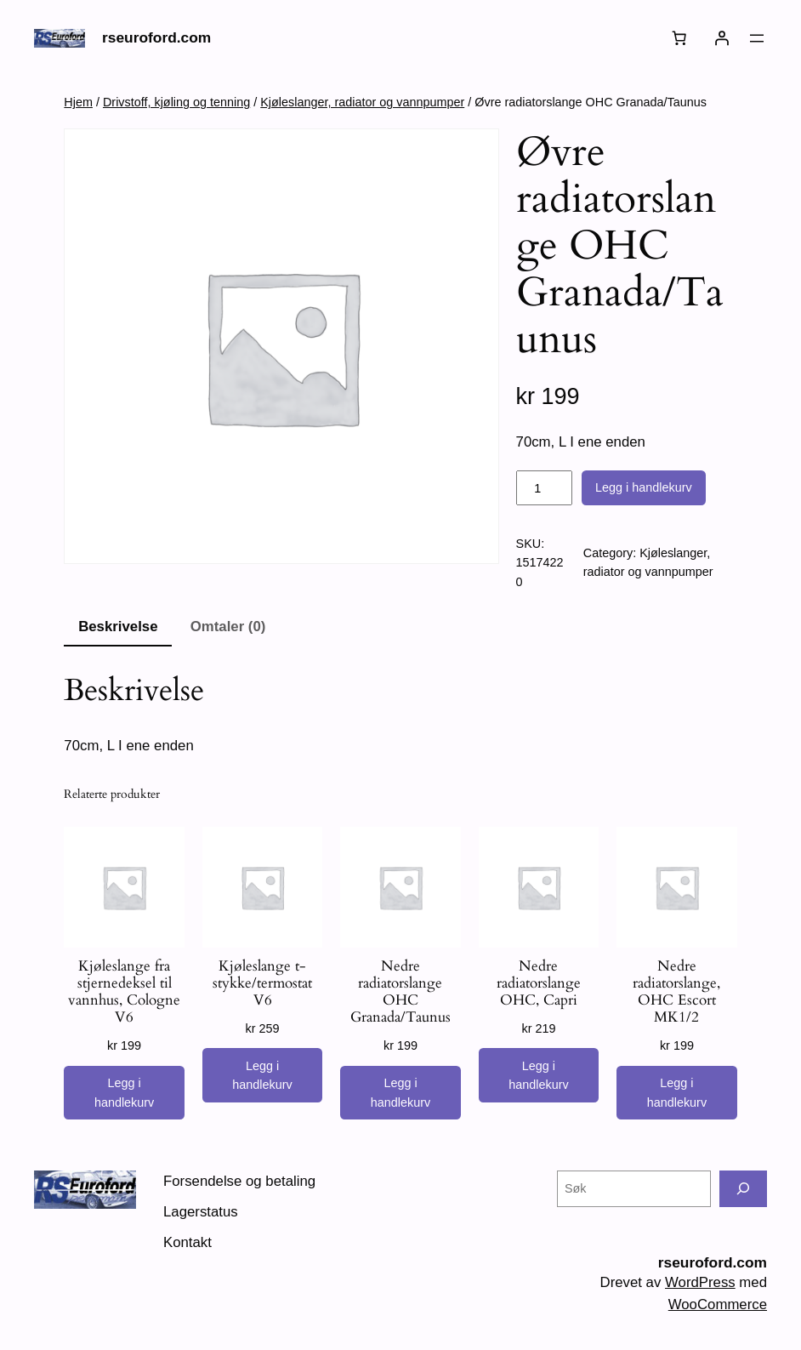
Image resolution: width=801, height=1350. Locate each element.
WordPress (700, 1282)
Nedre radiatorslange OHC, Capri (539, 983)
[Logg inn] (722, 38)
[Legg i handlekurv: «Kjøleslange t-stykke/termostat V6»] (262, 1075)
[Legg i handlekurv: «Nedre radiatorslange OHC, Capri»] (539, 1075)
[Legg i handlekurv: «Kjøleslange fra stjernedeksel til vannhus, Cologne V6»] (124, 1093)
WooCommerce (717, 1304)
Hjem (78, 102)
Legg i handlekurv (643, 487)
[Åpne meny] (757, 38)
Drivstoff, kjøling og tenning (176, 102)
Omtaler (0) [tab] (228, 626)
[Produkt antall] (544, 488)
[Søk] (743, 1189)
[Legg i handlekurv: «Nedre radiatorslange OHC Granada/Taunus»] (400, 1093)
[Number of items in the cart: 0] (679, 38)
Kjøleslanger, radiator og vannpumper (362, 102)
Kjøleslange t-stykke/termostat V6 (262, 983)
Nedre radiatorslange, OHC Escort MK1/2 (676, 992)
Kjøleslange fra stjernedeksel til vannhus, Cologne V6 (124, 992)
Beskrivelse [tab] (117, 626)
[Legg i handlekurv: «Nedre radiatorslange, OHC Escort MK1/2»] (676, 1093)
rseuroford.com (156, 37)
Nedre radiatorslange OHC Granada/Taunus (400, 992)
